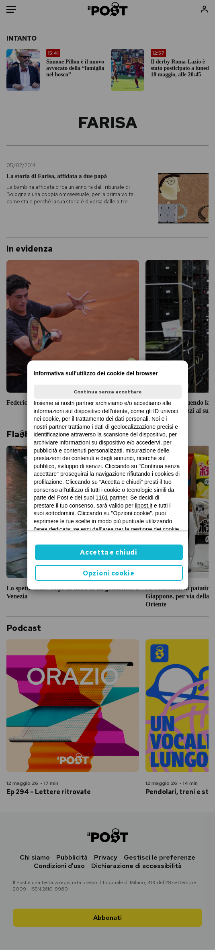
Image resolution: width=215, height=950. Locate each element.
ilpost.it (144, 505)
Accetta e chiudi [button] (108, 552)
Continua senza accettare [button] (108, 392)
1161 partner (111, 497)
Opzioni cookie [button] (109, 573)
